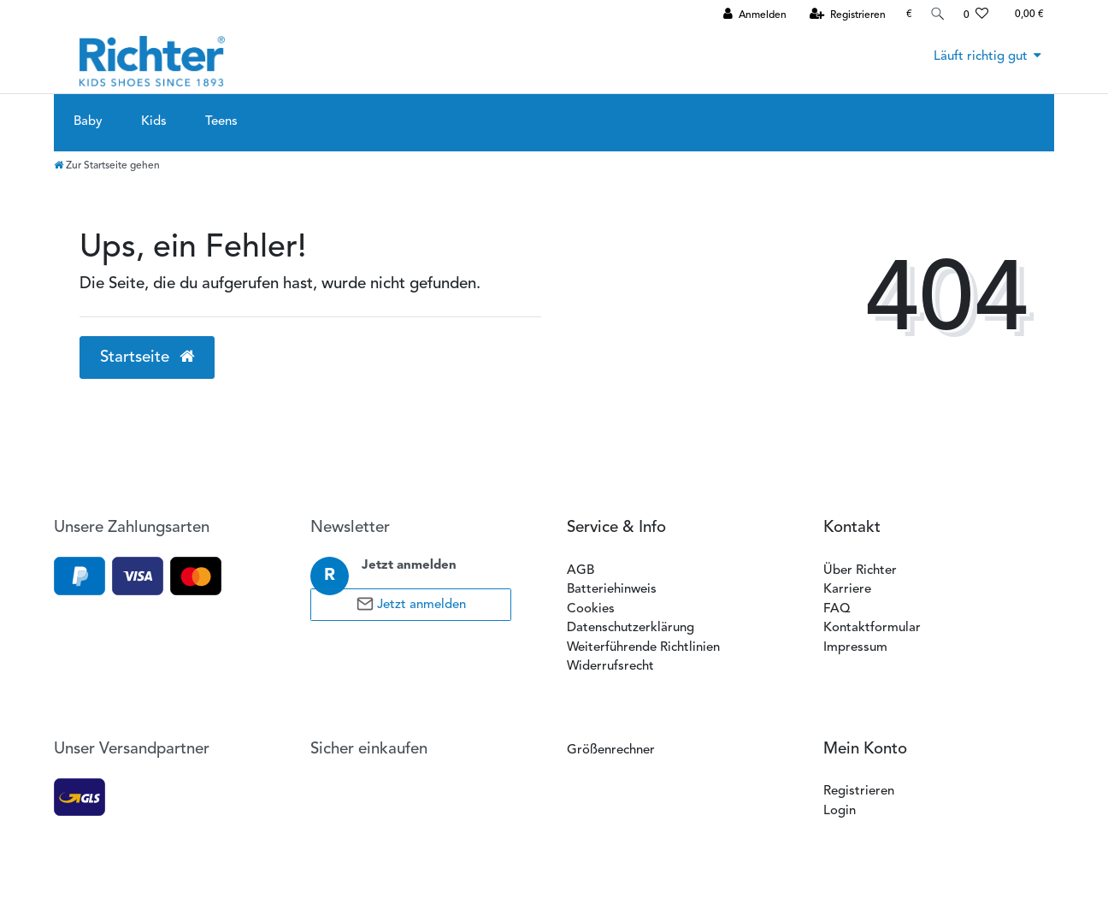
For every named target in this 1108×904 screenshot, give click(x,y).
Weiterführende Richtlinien (643, 647)
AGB (580, 570)
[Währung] (906, 14)
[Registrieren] (844, 14)
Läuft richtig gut (981, 56)
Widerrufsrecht (610, 666)
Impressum (855, 647)
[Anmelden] (751, 14)
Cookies (591, 609)
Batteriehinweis (612, 589)
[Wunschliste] (976, 14)
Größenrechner (611, 750)
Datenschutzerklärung (630, 628)
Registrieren (858, 791)
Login (839, 811)
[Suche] (936, 14)
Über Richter (860, 570)
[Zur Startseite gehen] (107, 166)
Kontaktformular (872, 628)
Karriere (847, 589)
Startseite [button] (147, 357)
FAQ (836, 609)
